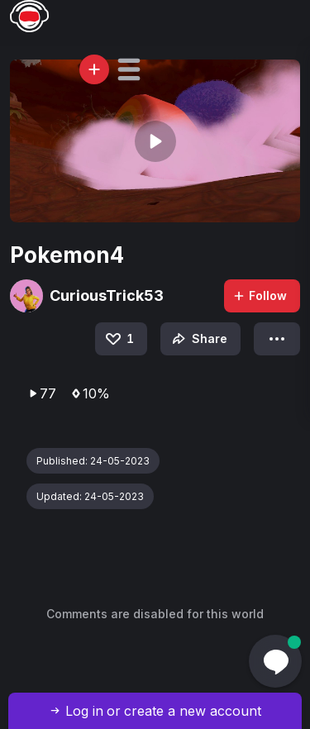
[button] (128, 69)
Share (198, 339)
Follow (259, 295)
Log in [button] (84, 711)
